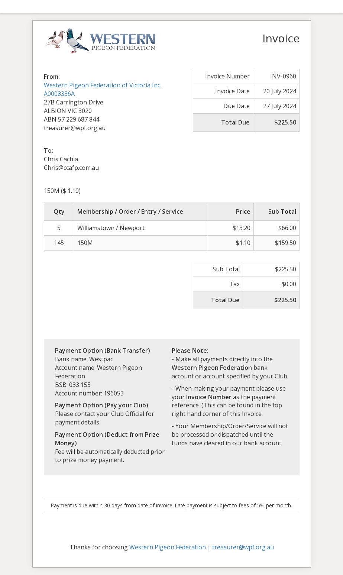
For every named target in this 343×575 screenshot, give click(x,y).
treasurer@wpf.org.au (243, 547)
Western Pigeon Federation (167, 547)
